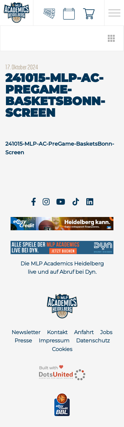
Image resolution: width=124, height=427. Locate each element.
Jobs (106, 332)
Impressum (54, 340)
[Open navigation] (114, 13)
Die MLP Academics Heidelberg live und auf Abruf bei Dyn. (62, 267)
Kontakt (57, 332)
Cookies (62, 349)
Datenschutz (93, 340)
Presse (23, 340)
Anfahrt (84, 332)
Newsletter (26, 332)
